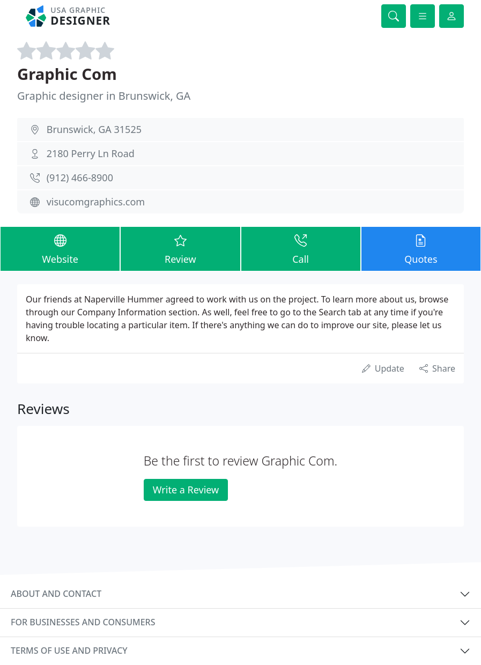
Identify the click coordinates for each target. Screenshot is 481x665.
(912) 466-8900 (80, 177)
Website (60, 248)
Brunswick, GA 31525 (94, 129)
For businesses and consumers (83, 622)
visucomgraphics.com (96, 201)
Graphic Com (67, 74)
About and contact (56, 594)
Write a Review (186, 489)
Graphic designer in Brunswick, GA (103, 95)
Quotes (421, 248)
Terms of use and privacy (69, 650)
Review (180, 248)
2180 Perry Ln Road (91, 153)
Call (301, 248)
